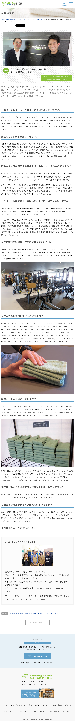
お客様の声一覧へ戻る (37, 622)
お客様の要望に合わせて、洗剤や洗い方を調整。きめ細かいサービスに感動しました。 (34, 613)
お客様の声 (39, 20)
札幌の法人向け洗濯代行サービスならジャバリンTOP (16, 20)
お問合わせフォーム (37, 656)
